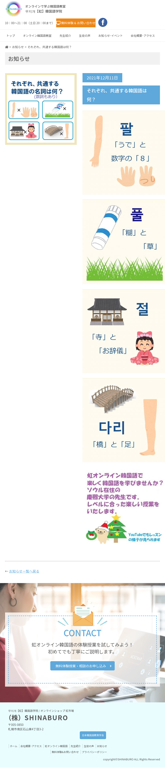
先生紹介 (65, 34)
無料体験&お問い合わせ (62, 754)
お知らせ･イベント (110, 34)
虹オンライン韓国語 (67, 748)
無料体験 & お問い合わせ (83, 22)
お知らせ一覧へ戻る (24, 569)
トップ (10, 34)
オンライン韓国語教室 (37, 34)
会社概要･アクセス (143, 34)
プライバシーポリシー (93, 754)
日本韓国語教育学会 (88, 737)
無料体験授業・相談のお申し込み (83, 666)
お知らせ (38, 754)
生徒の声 (84, 34)
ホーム (21, 748)
